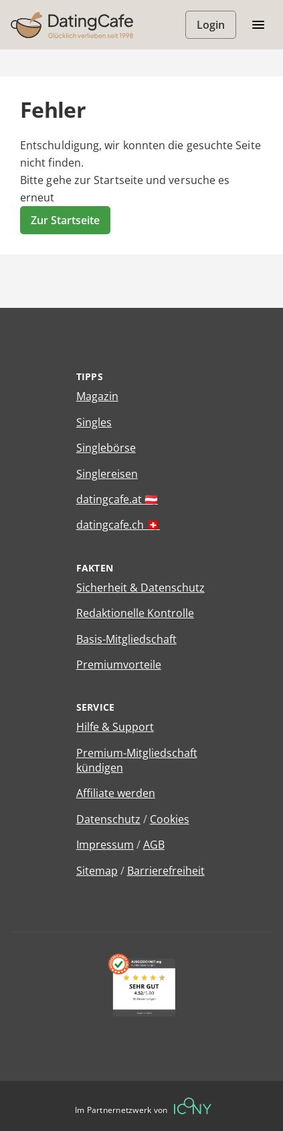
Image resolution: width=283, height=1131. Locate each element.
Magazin (97, 396)
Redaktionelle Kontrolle (135, 613)
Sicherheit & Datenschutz (140, 587)
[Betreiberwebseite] (192, 1106)
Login (211, 24)
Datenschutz (108, 819)
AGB (154, 844)
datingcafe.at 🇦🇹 (117, 499)
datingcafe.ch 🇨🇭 (118, 524)
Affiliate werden (115, 793)
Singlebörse (106, 447)
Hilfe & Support (115, 726)
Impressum (105, 844)
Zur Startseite (65, 220)
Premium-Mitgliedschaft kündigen (136, 760)
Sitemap (97, 870)
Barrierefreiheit (166, 870)
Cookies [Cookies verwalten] (169, 819)
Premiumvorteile (118, 664)
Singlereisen (107, 473)
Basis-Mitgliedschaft (126, 639)
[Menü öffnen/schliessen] (258, 25)
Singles (94, 422)
